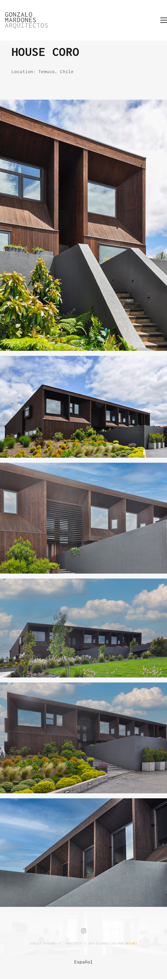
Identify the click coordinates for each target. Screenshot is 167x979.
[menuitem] (83, 961)
